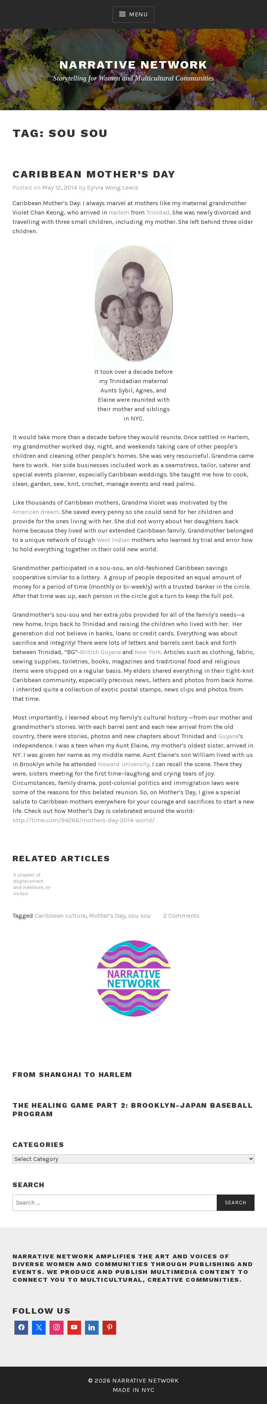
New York (147, 652)
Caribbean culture (60, 915)
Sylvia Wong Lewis (112, 187)
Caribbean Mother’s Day (94, 174)
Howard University (123, 764)
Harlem (119, 212)
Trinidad (158, 212)
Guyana (228, 736)
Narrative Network (133, 64)
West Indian (113, 540)
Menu (138, 14)
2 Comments (181, 915)
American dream (35, 512)
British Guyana (100, 652)
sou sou (139, 915)
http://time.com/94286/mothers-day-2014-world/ (83, 820)
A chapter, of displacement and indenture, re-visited (32, 884)
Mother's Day (107, 915)
